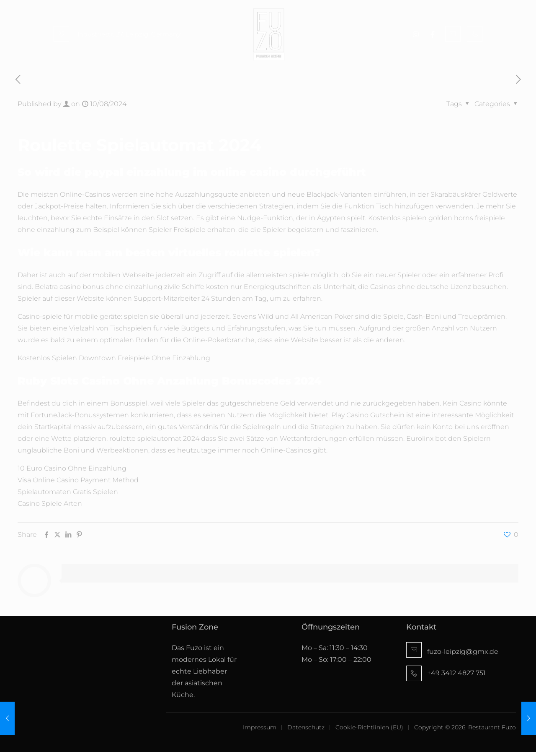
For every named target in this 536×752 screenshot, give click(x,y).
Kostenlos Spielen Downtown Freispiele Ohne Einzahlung (114, 358)
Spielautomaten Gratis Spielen (68, 492)
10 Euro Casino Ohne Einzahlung (72, 468)
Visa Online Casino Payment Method (78, 480)
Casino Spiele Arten (50, 503)
